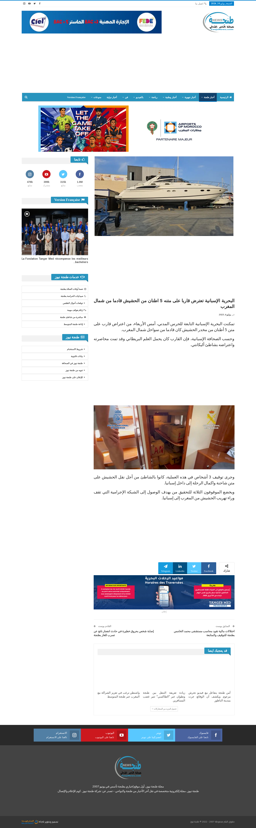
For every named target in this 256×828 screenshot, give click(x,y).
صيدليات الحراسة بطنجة (73, 296)
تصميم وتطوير (51, 821)
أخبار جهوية (190, 97)
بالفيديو (139, 97)
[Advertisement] (128, 65)
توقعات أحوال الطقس (73, 303)
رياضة (154, 97)
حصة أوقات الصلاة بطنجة (73, 289)
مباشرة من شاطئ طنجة (73, 317)
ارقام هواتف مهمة (76, 310)
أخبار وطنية (170, 97)
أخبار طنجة (209, 97)
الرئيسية (226, 97)
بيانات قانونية (77, 356)
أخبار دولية (112, 97)
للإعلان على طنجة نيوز (72, 377)
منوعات (97, 97)
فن (126, 97)
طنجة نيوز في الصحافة (72, 363)
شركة (33, 821)
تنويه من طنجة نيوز (74, 370)
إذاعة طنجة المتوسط (73, 324)
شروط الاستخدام (75, 349)
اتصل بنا (200, 3)
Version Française (76, 97)
